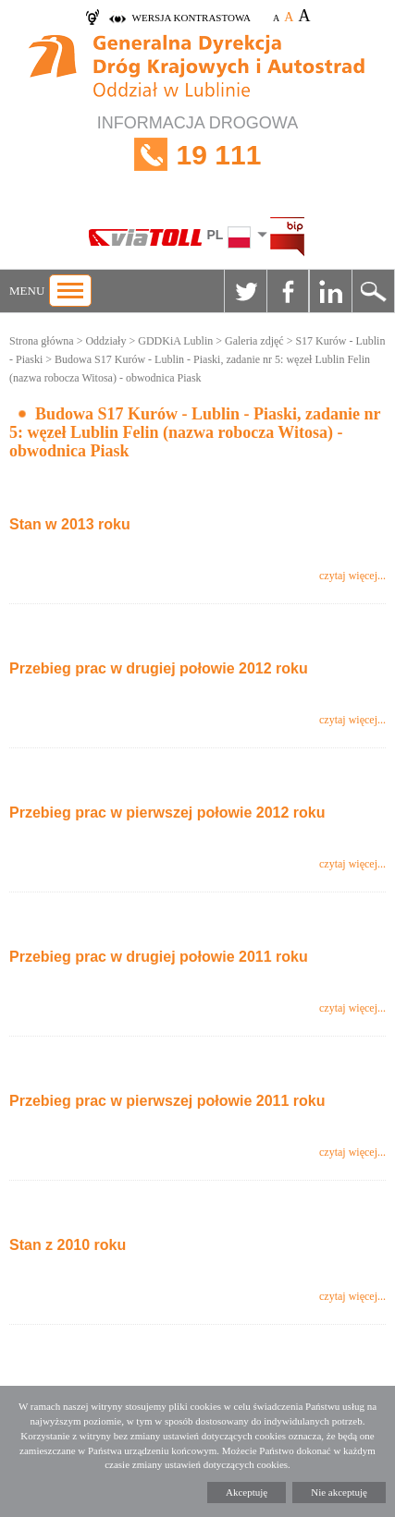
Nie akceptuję (339, 1492)
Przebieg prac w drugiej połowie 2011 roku (158, 957)
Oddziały (105, 340)
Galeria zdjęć (254, 340)
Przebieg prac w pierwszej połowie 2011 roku (167, 1101)
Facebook (287, 291)
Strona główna (41, 340)
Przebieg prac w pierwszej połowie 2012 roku (167, 812)
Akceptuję (246, 1492)
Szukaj (373, 291)
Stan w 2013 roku (69, 524)
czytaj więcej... (352, 575)
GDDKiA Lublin (175, 340)
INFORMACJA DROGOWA (197, 155)
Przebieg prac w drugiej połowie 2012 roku (158, 668)
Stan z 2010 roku (67, 1245)
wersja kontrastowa (191, 17)
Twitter (245, 291)
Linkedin (330, 291)
